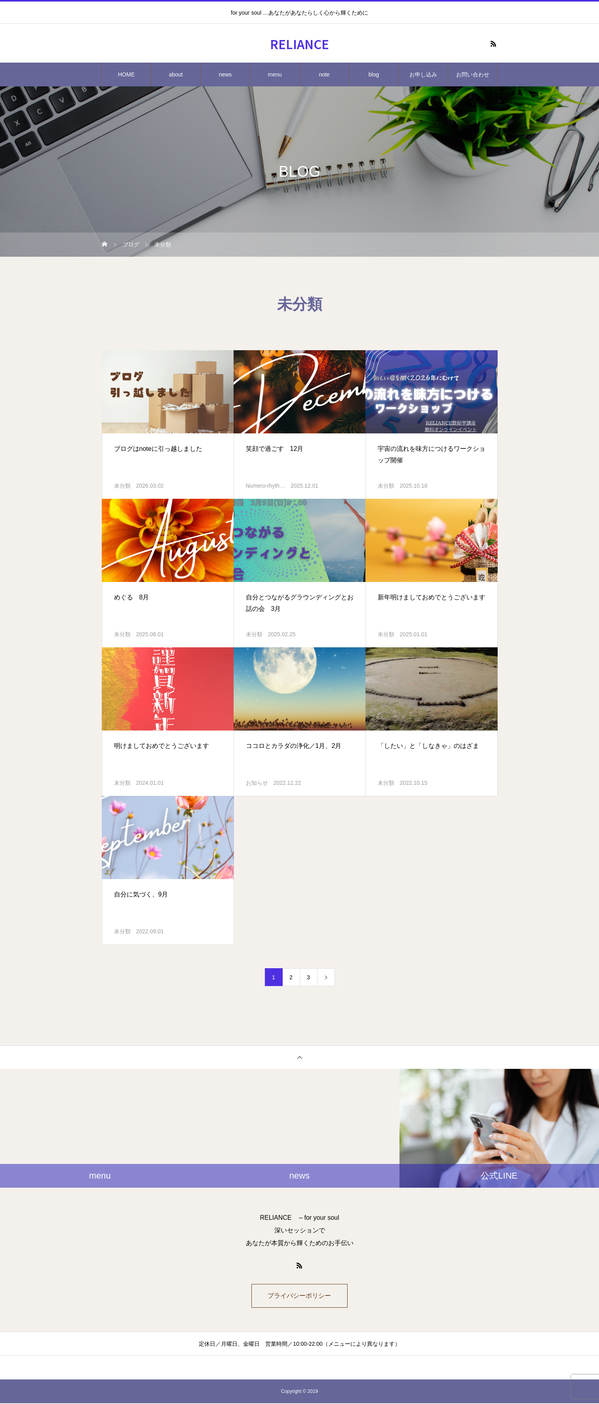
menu (274, 74)
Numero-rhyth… (265, 486)
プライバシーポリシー (299, 1296)
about (176, 74)
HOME (126, 74)
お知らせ (257, 783)
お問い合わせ (472, 74)
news (225, 74)
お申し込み (423, 74)
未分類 (122, 486)
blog (374, 74)
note (324, 74)
